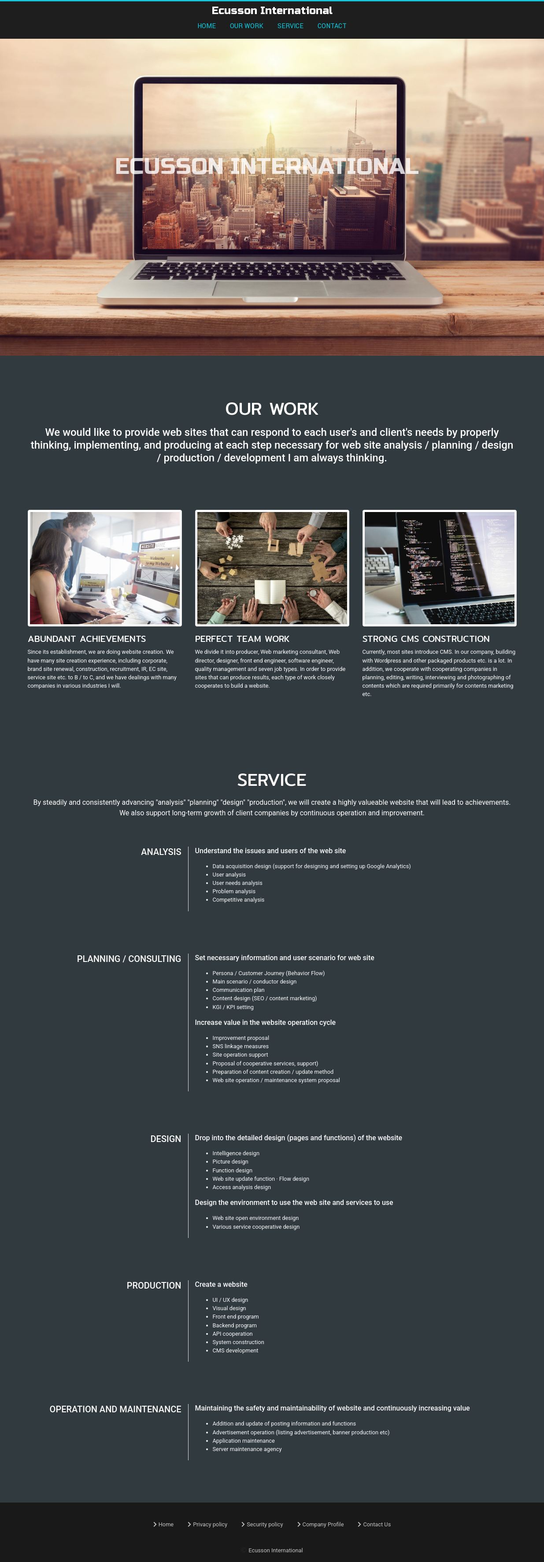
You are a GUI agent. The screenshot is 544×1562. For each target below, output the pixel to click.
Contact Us (374, 1524)
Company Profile (320, 1524)
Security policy (262, 1524)
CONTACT (332, 26)
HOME (206, 26)
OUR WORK (246, 26)
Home (163, 1524)
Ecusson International (275, 1550)
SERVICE (290, 26)
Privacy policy (207, 1524)
